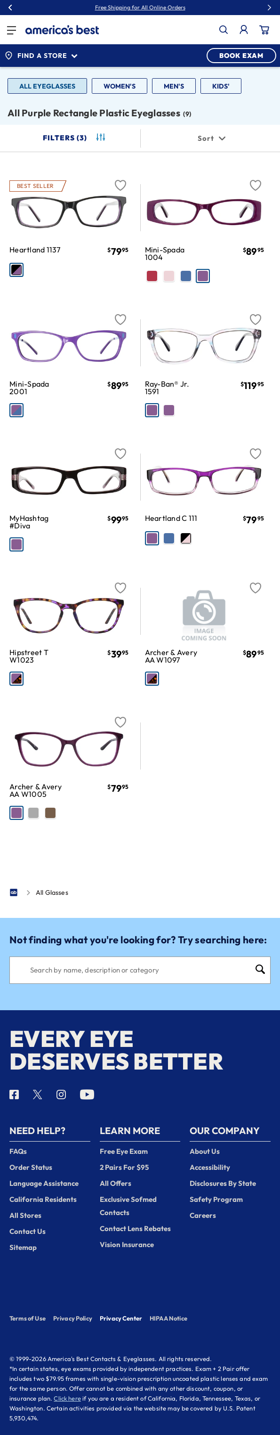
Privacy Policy (72, 1318)
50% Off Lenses (161, 7)
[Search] (140, 970)
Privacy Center (121, 1319)
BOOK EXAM (241, 55)
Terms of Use (27, 1318)
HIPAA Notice (168, 1318)
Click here (67, 1398)
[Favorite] (120, 180)
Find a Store (41, 55)
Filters (75, 138)
